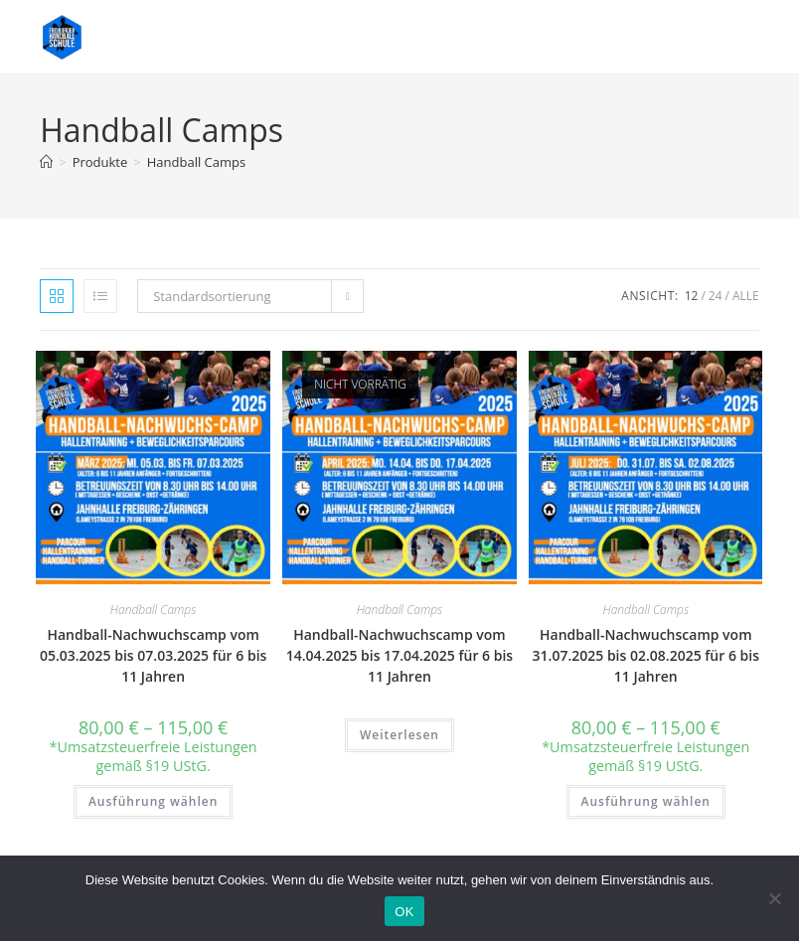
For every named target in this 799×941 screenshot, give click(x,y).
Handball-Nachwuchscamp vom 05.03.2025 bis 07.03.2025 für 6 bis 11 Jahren (153, 655)
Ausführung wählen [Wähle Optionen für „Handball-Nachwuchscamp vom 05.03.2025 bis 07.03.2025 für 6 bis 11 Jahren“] (153, 801)
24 (715, 295)
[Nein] (774, 898)
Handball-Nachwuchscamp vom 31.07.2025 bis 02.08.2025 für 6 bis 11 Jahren (646, 655)
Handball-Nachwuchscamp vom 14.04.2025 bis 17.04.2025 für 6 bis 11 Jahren (399, 655)
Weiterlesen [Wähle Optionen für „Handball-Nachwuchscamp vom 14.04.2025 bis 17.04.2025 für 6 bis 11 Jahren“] (399, 734)
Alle (745, 295)
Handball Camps (196, 162)
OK (404, 911)
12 (692, 295)
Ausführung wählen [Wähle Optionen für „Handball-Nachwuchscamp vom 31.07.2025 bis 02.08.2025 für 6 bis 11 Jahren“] (646, 801)
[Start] (46, 162)
